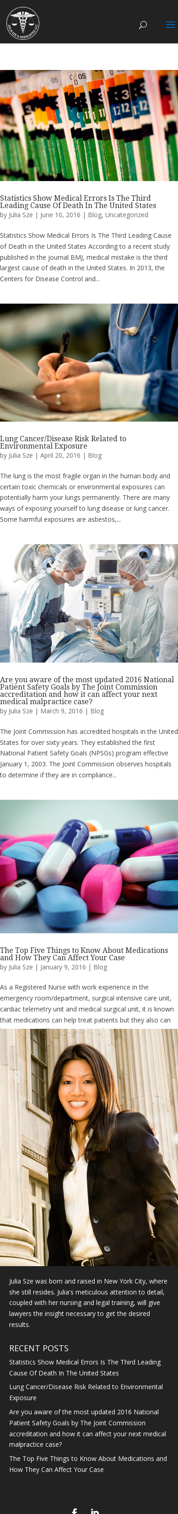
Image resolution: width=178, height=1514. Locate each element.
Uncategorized (126, 214)
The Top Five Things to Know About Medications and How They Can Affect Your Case (84, 954)
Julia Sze (21, 214)
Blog (95, 214)
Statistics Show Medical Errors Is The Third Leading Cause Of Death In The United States (78, 202)
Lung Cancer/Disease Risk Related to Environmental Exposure (63, 442)
